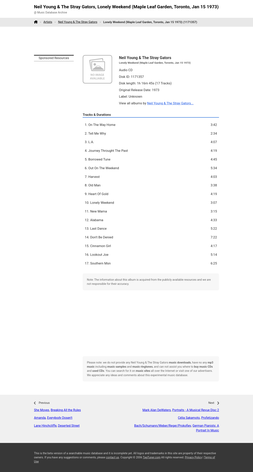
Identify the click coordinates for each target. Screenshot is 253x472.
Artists (47, 22)
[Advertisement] (126, 41)
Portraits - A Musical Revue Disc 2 (195, 410)
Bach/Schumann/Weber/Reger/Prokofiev (162, 426)
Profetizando (210, 418)
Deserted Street (68, 426)
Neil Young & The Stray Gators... (170, 103)
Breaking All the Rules (66, 410)
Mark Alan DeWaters (157, 410)
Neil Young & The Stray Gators (77, 22)
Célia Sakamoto (189, 418)
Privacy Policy (193, 457)
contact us (112, 457)
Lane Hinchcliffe (45, 426)
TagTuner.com (151, 457)
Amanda (40, 418)
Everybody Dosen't (59, 418)
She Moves (41, 410)
